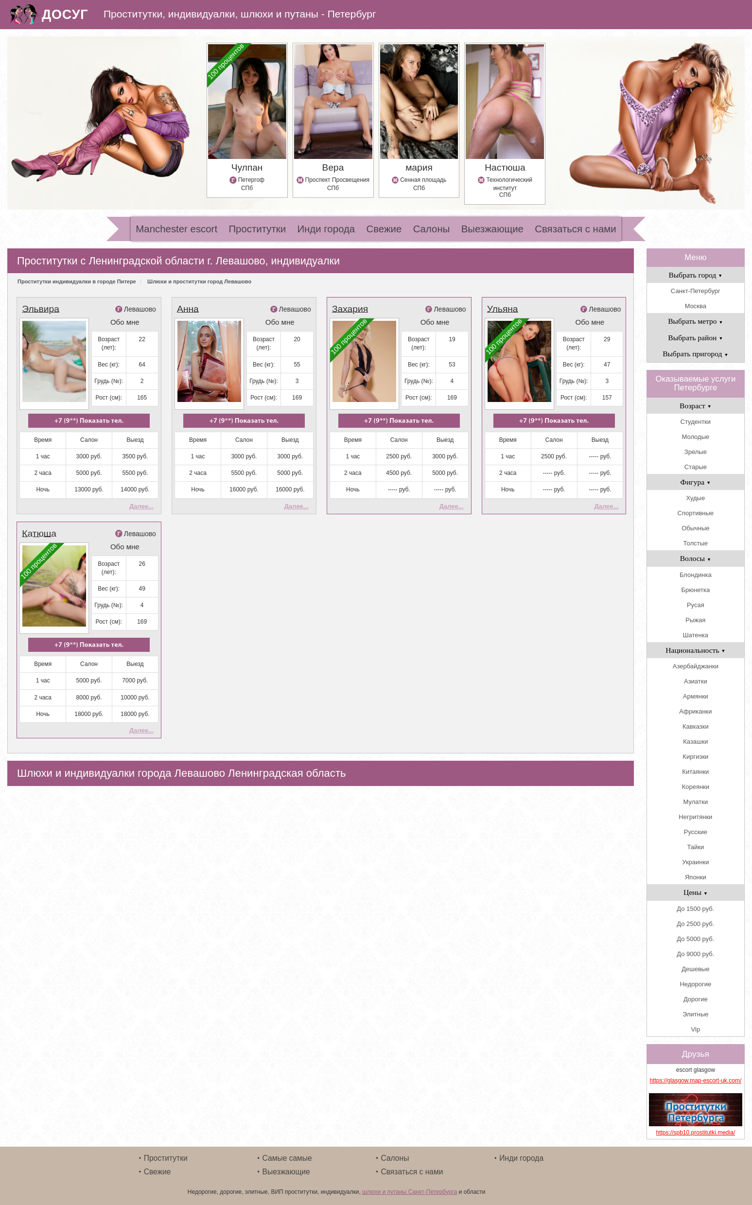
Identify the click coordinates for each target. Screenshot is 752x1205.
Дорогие (695, 999)
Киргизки (695, 756)
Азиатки (695, 681)
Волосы (695, 558)
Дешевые (695, 969)
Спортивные (696, 513)
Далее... (141, 506)
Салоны (431, 229)
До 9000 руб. (695, 954)
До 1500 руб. (695, 908)
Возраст (696, 406)
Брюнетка (696, 590)
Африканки (695, 711)
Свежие (384, 229)
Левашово (140, 309)
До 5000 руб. (695, 939)
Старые (695, 467)
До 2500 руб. (695, 923)
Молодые (695, 436)
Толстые (695, 543)
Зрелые (695, 451)
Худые (695, 498)
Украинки (695, 862)
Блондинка (696, 574)
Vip (695, 1029)
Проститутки (257, 229)
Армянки (695, 696)
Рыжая (695, 620)
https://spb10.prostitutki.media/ (695, 1132)
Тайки (695, 847)
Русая (695, 605)
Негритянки (695, 817)
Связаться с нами (575, 229)
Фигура (696, 482)
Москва (695, 306)
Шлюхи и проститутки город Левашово (199, 281)
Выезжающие (492, 229)
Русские (695, 832)
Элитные (695, 1014)
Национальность (695, 650)
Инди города (326, 229)
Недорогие (695, 984)
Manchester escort (176, 229)
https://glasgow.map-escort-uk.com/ (695, 1080)
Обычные (695, 528)
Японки (695, 877)
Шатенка (695, 635)
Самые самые (287, 1158)
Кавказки (695, 726)
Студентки (696, 421)
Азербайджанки (695, 666)
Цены (695, 892)
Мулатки (695, 801)
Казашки (695, 741)
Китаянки (695, 771)
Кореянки (695, 786)
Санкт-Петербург (695, 291)
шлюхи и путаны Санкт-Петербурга (409, 1191)
